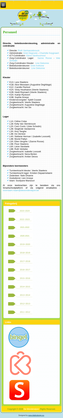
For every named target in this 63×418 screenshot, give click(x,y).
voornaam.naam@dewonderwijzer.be (21, 190)
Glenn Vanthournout (35, 55)
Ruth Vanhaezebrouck (28, 50)
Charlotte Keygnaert (49, 53)
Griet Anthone (38, 65)
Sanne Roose (44, 58)
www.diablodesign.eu (36, 415)
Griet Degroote (30, 53)
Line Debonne (42, 63)
